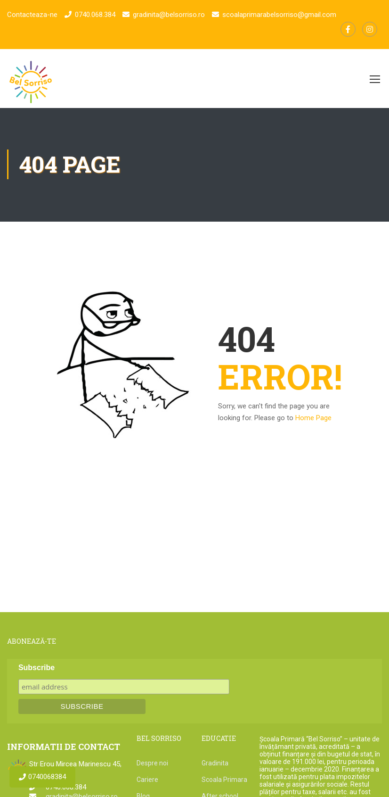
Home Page (313, 419)
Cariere (147, 780)
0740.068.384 (95, 14)
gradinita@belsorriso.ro (169, 14)
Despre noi (152, 764)
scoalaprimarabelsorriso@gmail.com (279, 14)
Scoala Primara (224, 780)
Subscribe (36, 668)
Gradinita (215, 764)
